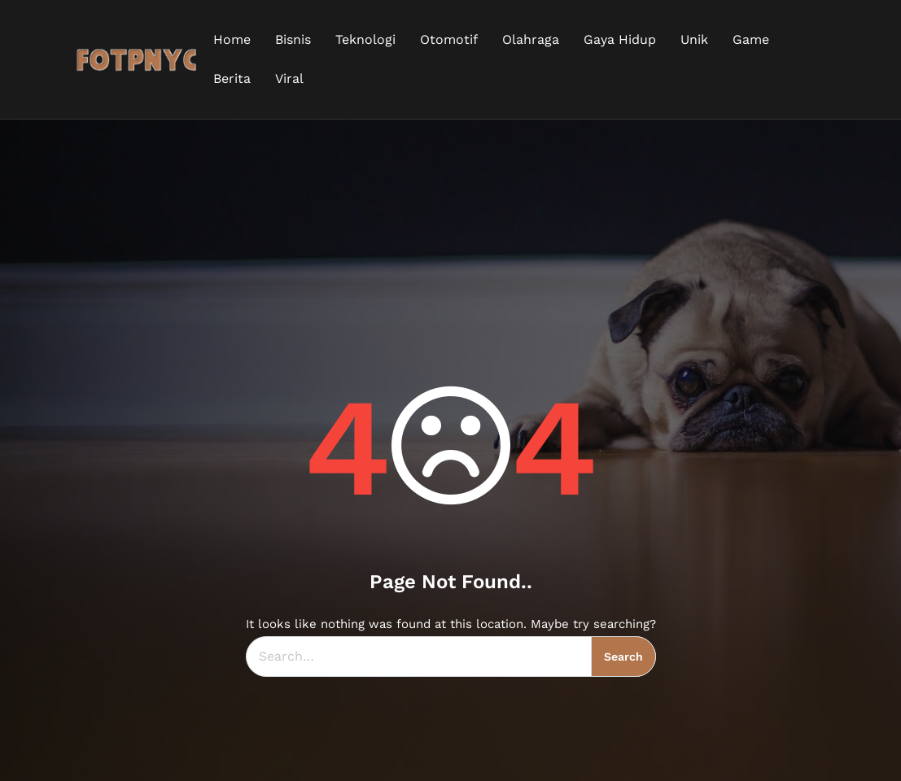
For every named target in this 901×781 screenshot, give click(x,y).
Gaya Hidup (620, 39)
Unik (694, 39)
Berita (232, 78)
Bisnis (293, 39)
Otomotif (449, 39)
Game (751, 39)
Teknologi (365, 39)
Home (232, 39)
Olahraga (530, 39)
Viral (289, 78)
